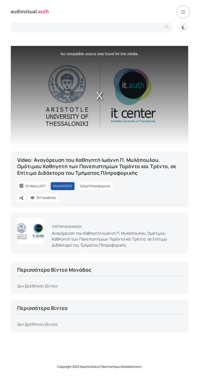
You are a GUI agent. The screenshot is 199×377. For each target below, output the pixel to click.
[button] (183, 11)
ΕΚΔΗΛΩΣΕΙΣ (62, 186)
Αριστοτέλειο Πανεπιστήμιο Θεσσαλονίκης (111, 366)
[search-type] (92, 27)
